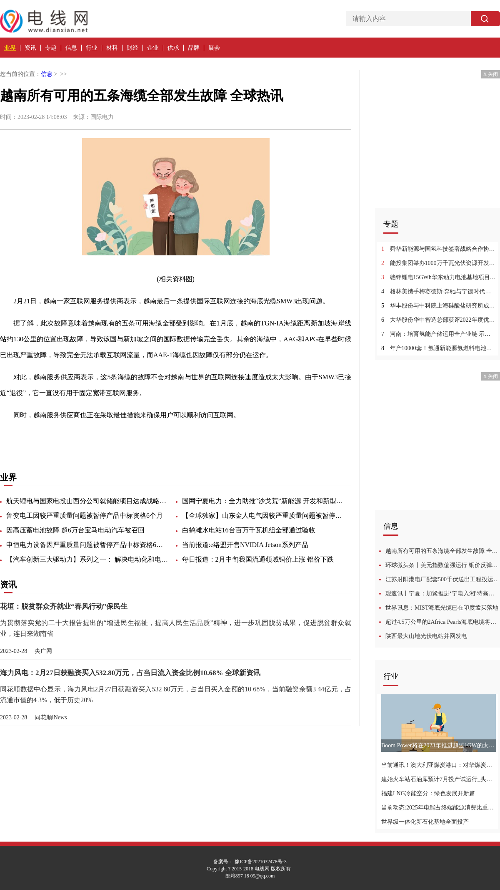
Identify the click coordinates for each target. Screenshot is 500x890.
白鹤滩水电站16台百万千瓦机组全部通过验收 (248, 530)
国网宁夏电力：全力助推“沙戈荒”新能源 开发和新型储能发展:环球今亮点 (263, 500)
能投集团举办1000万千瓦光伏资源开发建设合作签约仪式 (438, 263)
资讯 (30, 48)
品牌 (194, 48)
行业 (92, 48)
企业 (153, 48)
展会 (214, 48)
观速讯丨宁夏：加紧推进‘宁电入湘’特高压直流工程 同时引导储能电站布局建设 (442, 593)
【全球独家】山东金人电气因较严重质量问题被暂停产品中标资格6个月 (263, 515)
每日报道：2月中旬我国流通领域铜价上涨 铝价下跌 (258, 559)
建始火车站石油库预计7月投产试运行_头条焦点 (438, 779)
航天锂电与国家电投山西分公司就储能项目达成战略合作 (87, 500)
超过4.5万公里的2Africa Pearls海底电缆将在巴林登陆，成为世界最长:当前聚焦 (442, 622)
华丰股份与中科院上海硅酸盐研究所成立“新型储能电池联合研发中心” (438, 306)
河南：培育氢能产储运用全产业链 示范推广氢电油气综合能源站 (438, 334)
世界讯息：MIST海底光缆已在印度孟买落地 (441, 608)
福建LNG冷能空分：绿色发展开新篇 (428, 793)
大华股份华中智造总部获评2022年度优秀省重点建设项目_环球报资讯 (438, 320)
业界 (10, 48)
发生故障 (111, 437)
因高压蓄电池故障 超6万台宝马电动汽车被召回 (75, 530)
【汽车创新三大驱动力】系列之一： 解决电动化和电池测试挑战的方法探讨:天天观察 (87, 559)
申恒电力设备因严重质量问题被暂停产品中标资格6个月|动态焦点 (87, 544)
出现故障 (55, 437)
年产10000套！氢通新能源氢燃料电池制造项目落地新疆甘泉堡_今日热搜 (438, 348)
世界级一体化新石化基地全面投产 (425, 822)
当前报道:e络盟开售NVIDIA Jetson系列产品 (245, 544)
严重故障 (83, 437)
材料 (112, 48)
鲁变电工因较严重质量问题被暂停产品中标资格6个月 (84, 515)
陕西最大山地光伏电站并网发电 (426, 636)
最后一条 (175, 437)
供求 (173, 48)
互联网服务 (143, 437)
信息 (71, 48)
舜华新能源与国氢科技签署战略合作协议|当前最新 (438, 249)
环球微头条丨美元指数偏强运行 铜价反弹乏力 (442, 565)
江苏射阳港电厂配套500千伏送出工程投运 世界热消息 (442, 579)
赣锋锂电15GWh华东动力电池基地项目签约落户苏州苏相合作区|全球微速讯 (438, 277)
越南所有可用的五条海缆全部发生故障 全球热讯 (442, 551)
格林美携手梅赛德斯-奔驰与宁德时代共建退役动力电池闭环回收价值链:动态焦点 (438, 291)
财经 (132, 48)
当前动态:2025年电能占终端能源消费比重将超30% (438, 807)
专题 (51, 48)
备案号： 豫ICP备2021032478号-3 (250, 862)
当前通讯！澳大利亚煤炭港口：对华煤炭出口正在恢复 (438, 765)
